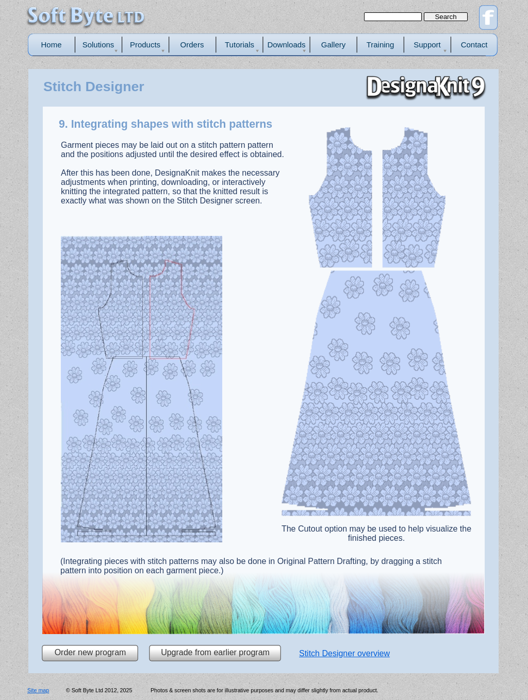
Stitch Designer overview (344, 653)
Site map (38, 690)
